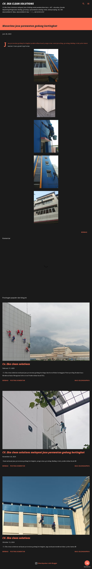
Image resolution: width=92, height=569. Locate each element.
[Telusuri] (83, 3)
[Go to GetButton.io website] (87, 567)
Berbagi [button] (84, 232)
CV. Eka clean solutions (16, 538)
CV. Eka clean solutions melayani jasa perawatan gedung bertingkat (43, 452)
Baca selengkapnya (82, 380)
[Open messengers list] (87, 563)
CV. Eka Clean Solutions (18, 3)
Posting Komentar (17, 380)
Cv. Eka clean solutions (16, 364)
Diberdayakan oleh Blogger (46, 563)
